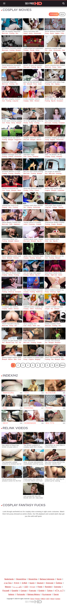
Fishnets (16, 258)
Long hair (15, 101)
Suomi (32, 583)
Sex (17, 33)
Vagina (57, 33)
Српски (24, 590)
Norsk (59, 579)
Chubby (26, 190)
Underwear (61, 190)
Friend (37, 190)
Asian (50, 50)
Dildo (31, 101)
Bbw (15, 359)
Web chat (52, 173)
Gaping (57, 84)
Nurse (52, 33)
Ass (20, 342)
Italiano (11, 594)
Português (21, 594)
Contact (57, 598)
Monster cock (10, 342)
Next (62, 365)
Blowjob (18, 50)
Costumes (32, 224)
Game (60, 275)
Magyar (8, 587)
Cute (63, 50)
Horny (31, 33)
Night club (54, 275)
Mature (39, 139)
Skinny (10, 275)
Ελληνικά (49, 583)
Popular (54, 14)
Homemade (37, 33)
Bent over (5, 33)
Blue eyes (5, 50)
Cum (3, 101)
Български (46, 594)
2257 (47, 598)
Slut (46, 173)
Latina (25, 224)
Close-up (11, 292)
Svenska (57, 587)
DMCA (43, 598)
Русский (5, 590)
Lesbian (10, 156)
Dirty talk (26, 139)
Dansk (56, 594)
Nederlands (9, 579)
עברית (32, 587)
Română (48, 587)
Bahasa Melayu (33, 594)
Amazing (58, 173)
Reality (47, 275)
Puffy (62, 33)
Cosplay (26, 50)
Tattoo (59, 67)
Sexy (9, 207)
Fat (16, 342)
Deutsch (40, 583)
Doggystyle (18, 139)
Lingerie (47, 190)
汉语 (26, 587)
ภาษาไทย (8, 583)
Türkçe (50, 590)
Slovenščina (21, 579)
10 (57, 365)
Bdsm (19, 190)
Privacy (37, 598)
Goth (10, 224)
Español (15, 590)
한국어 (16, 583)
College (54, 207)
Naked (26, 33)
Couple (53, 224)
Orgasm (52, 139)
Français (32, 590)
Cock (19, 359)
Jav (18, 67)
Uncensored (12, 67)
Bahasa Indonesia (47, 579)
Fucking (11, 33)
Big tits (39, 67)
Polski (40, 587)
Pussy (47, 33)
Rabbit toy (39, 292)
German (16, 308)
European (60, 101)
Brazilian (57, 342)
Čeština (59, 583)
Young (47, 139)
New (62, 14)
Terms (32, 598)
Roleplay (35, 156)
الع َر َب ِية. (17, 587)
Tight (58, 292)
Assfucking (38, 308)
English (41, 590)
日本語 (24, 583)
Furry (35, 84)
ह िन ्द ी (59, 590)
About (52, 598)
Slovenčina (32, 579)
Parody (32, 50)
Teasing (60, 207)
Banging (37, 359)
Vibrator (36, 101)
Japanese (17, 224)
